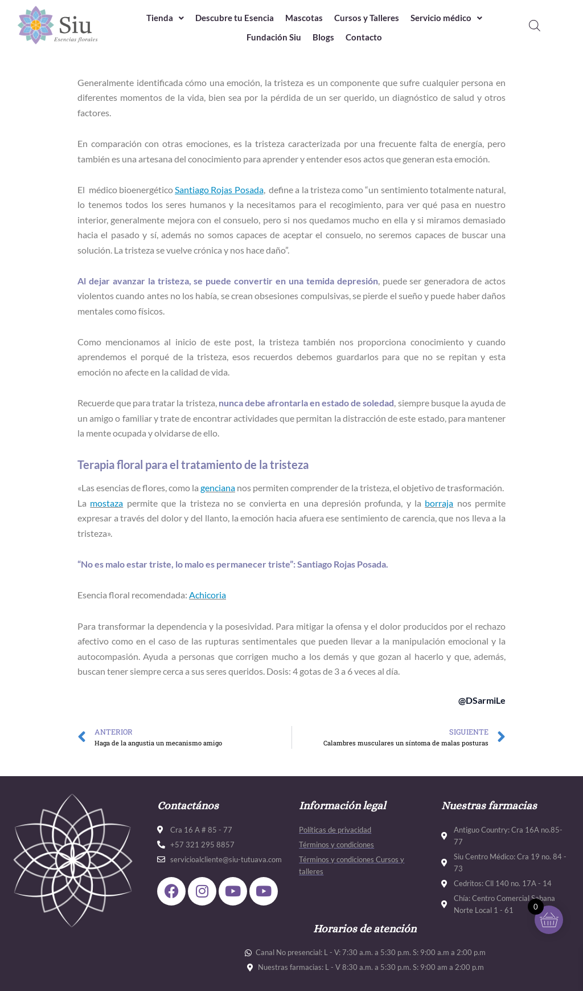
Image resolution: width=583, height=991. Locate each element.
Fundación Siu (274, 37)
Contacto (364, 37)
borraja (439, 502)
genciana (217, 487)
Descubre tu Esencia (234, 18)
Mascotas (304, 18)
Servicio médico (446, 18)
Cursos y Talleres (366, 18)
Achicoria (207, 594)
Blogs (323, 37)
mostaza (106, 502)
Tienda (165, 18)
